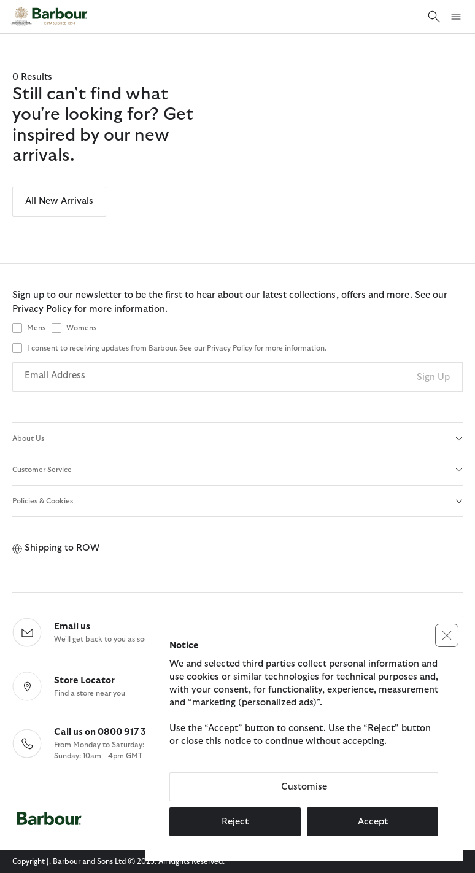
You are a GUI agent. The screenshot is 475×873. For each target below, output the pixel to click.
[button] (447, 635)
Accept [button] (373, 821)
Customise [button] (304, 786)
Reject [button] (235, 821)
